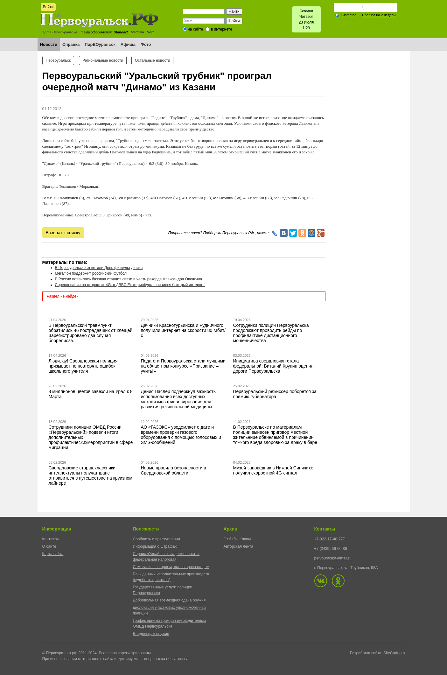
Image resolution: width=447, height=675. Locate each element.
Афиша (128, 44)
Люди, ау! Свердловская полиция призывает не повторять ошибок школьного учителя (83, 366)
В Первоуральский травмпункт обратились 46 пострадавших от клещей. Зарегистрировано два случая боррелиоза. (91, 333)
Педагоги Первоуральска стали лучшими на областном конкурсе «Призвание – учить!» (183, 366)
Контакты (50, 539)
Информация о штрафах (155, 546)
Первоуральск (58, 60)
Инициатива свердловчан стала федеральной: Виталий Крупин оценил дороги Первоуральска (273, 366)
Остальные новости (152, 60)
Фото (146, 44)
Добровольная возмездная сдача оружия (169, 600)
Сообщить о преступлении (156, 539)
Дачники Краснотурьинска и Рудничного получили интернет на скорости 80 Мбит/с (183, 330)
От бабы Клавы (237, 539)
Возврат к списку (63, 232)
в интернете (221, 29)
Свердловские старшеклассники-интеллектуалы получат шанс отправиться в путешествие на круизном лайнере (90, 475)
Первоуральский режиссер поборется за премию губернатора (275, 394)
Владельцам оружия (151, 633)
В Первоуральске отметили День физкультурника (99, 267)
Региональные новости (102, 60)
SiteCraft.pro (394, 653)
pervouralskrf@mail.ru (333, 558)
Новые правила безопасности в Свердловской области (173, 470)
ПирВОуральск (100, 44)
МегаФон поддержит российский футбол (91, 273)
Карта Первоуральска (59, 32)
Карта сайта (53, 554)
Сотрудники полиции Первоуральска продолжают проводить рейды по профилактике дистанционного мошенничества (271, 333)
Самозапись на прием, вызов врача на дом (171, 567)
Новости (49, 44)
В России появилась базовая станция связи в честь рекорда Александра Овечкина (128, 279)
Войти (48, 7)
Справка (71, 44)
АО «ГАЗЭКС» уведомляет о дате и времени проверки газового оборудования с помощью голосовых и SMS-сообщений (181, 435)
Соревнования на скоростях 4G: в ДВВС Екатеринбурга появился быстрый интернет (130, 285)
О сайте (49, 546)
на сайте (195, 29)
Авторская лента (238, 546)
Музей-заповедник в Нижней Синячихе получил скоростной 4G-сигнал (273, 470)
